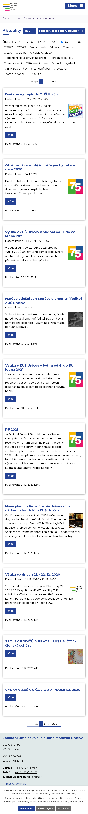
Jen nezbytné (45, 808)
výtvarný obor (15, 74)
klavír (55, 47)
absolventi (39, 47)
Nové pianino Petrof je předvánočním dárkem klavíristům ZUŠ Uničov (37, 508)
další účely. (71, 794)
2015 (18, 42)
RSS (30, 31)
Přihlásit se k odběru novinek (61, 31)
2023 (22, 47)
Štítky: (6, 41)
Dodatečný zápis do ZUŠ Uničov (32, 94)
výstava (62, 68)
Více (11, 134)
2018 (42, 42)
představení (14, 63)
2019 (54, 42)
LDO (9, 52)
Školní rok (32, 18)
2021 (79, 42)
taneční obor (42, 68)
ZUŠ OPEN (37, 74)
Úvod (6, 18)
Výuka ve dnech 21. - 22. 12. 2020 (32, 574)
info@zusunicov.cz (25, 767)
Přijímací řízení (38, 63)
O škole (17, 18)
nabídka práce (42, 52)
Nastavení (63, 808)
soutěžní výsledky (65, 63)
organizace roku (62, 57)
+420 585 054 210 (26, 772)
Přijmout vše (26, 808)
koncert (71, 47)
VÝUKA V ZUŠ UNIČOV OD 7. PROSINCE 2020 (42, 690)
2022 (9, 47)
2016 (30, 42)
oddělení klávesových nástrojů (26, 57)
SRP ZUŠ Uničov (17, 68)
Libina (23, 52)
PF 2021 (11, 429)
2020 (67, 42)
